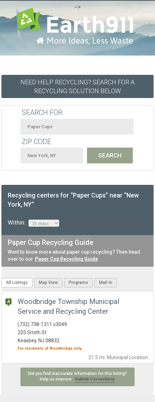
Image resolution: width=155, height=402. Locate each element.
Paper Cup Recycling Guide (66, 259)
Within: (33, 223)
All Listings (17, 282)
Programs (78, 282)
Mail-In (105, 282)
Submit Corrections (95, 379)
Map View (48, 282)
